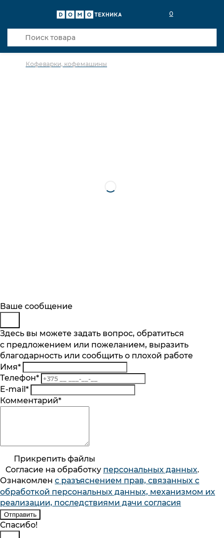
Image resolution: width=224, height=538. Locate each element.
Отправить (20, 522)
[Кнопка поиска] (16, 37)
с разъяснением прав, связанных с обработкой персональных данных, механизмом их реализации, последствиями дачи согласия (107, 499)
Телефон (19, 378)
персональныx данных (150, 477)
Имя (10, 367)
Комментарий (30, 400)
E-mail (14, 389)
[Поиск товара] (112, 37)
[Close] (10, 320)
